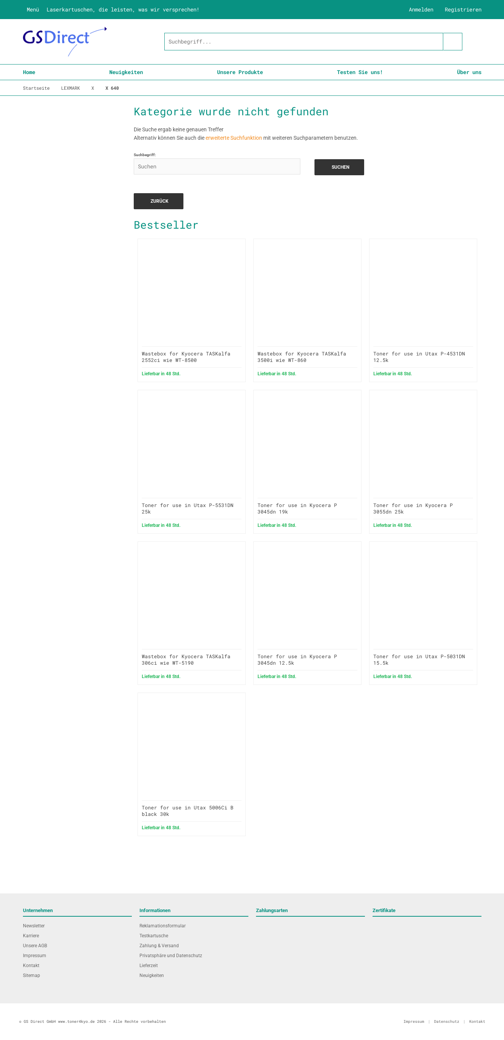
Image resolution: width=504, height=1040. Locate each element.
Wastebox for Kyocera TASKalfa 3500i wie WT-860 (302, 356)
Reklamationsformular (162, 926)
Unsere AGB (35, 945)
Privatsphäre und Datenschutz (170, 955)
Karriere (31, 935)
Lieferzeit (148, 965)
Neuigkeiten (126, 72)
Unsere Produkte (240, 72)
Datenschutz (446, 1021)
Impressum (34, 955)
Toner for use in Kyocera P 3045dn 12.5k (297, 659)
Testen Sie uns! (360, 72)
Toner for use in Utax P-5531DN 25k (187, 508)
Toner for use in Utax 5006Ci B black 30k (187, 810)
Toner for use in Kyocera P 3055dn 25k (413, 508)
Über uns (469, 72)
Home (29, 72)
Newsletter (34, 926)
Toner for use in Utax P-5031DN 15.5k (419, 659)
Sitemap (31, 975)
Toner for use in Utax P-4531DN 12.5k (419, 356)
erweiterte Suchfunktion (234, 138)
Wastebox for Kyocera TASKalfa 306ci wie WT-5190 (186, 659)
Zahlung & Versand (159, 945)
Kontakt (31, 965)
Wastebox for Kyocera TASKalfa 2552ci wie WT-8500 (186, 356)
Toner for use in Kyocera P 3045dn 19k (297, 508)
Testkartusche (153, 935)
